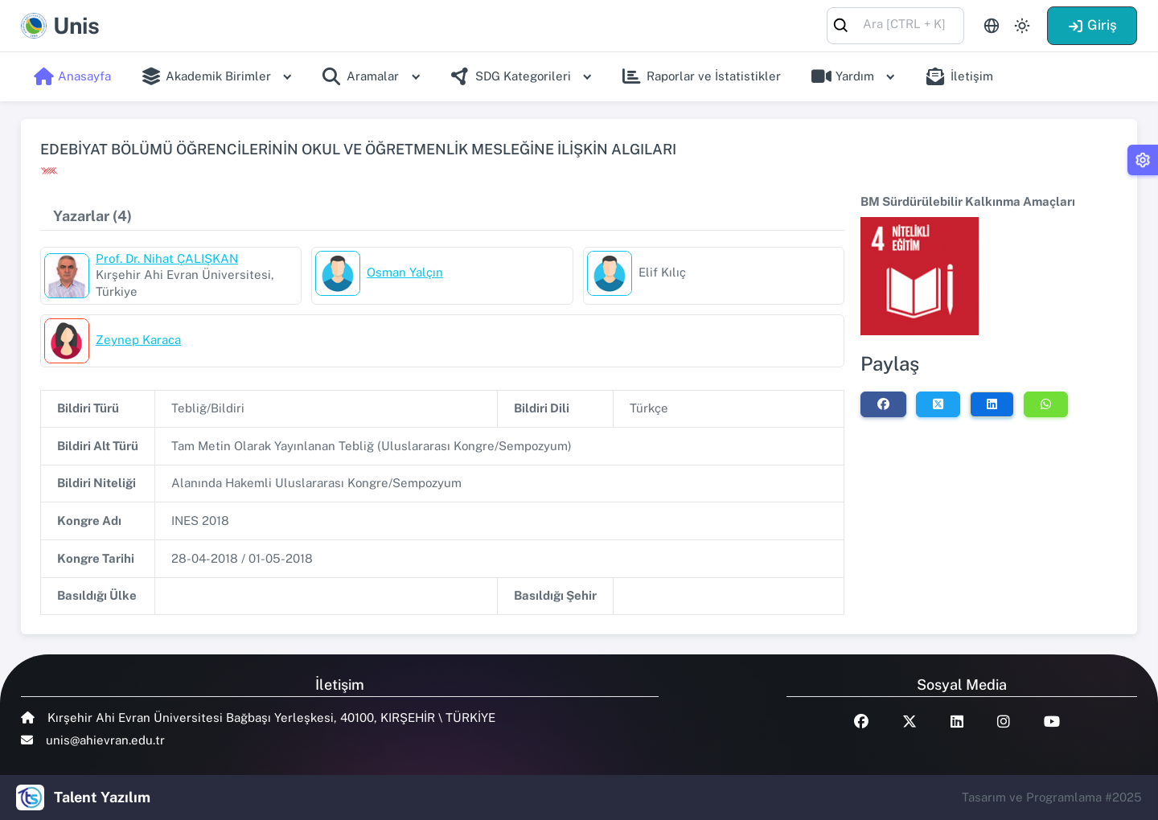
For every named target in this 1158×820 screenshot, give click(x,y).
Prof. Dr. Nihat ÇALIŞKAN (167, 258)
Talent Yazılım (102, 797)
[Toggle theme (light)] (1022, 26)
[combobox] (895, 24)
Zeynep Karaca (138, 339)
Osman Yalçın (405, 272)
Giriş (1092, 25)
